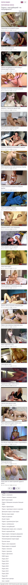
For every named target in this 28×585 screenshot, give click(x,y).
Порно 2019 (5, 563)
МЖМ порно (5, 556)
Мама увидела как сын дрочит (9, 247)
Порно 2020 (5, 566)
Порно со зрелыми (7, 516)
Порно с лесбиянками (8, 524)
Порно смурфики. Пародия (8, 208)
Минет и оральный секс (8, 531)
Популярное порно (7, 5)
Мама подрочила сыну (7, 344)
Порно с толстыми (7, 549)
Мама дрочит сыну (6, 364)
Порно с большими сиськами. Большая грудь (12, 503)
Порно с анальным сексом (9, 497)
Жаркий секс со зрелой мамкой (10, 128)
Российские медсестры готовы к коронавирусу (14, 442)
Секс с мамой (5, 581)
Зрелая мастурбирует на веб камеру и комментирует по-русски (11, 68)
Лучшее (25, 11)
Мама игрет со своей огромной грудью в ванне (12, 482)
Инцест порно (5, 519)
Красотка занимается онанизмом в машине (13, 147)
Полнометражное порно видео (10, 539)
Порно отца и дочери (8, 578)
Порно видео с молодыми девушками (12, 534)
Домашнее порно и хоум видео (10, 511)
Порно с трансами (7, 551)
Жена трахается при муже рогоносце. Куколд (13, 167)
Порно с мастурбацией (8, 526)
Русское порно (6, 541)
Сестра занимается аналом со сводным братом (12, 187)
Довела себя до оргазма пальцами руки (12, 305)
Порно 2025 (5, 571)
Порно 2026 (5, 573)
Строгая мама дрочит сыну (8, 403)
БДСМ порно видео (7, 500)
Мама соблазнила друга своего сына (11, 423)
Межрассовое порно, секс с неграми (12, 529)
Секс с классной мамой (7, 48)
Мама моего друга (6, 266)
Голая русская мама (6, 462)
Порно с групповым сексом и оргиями (12, 509)
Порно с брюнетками (8, 506)
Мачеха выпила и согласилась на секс (11, 286)
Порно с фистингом (7, 554)
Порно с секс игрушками (8, 544)
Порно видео (5, 2)
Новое (20, 11)
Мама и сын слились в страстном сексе (12, 325)
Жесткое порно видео (8, 514)
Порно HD (4, 576)
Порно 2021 (5, 568)
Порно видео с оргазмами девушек (11, 536)
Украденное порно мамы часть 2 (10, 384)
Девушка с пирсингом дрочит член (10, 108)
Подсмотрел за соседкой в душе (10, 28)
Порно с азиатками (7, 495)
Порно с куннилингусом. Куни (10, 521)
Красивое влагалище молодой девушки (12, 89)
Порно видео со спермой (9, 546)
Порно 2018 (5, 561)
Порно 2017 (5, 559)
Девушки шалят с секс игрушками (10, 227)
